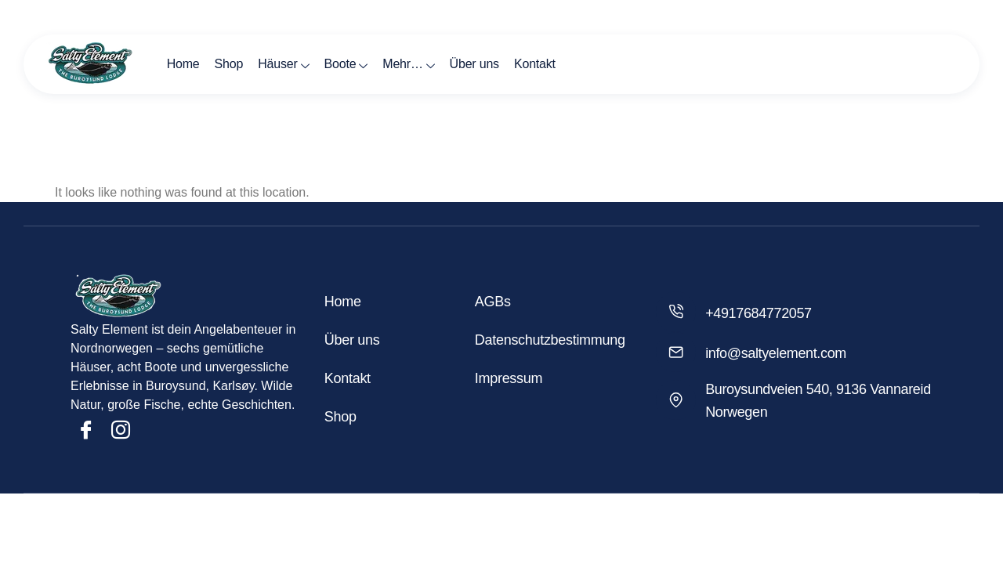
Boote (337, 63)
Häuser (276, 63)
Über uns (460, 63)
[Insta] (120, 430)
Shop (224, 63)
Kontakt (518, 63)
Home (181, 63)
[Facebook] (86, 430)
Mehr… (396, 63)
